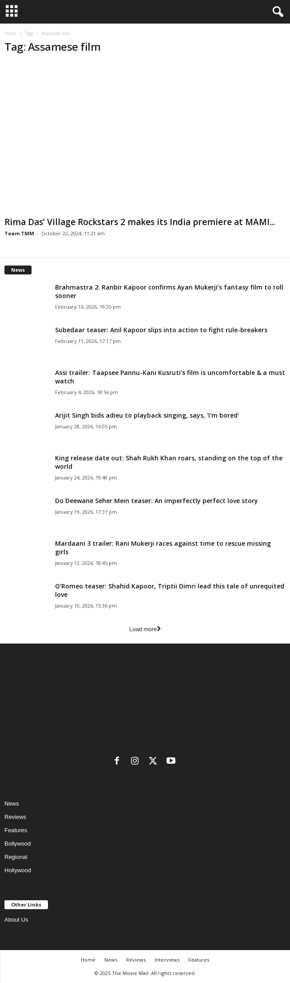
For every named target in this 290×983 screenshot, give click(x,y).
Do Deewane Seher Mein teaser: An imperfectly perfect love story (156, 500)
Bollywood (17, 843)
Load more (145, 629)
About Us (16, 919)
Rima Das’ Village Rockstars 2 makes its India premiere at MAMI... (139, 222)
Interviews (167, 959)
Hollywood (17, 870)
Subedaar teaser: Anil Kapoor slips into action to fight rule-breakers (161, 330)
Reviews (15, 817)
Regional (15, 857)
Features (15, 830)
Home (10, 33)
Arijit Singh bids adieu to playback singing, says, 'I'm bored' (147, 415)
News (11, 803)
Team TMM (19, 233)
